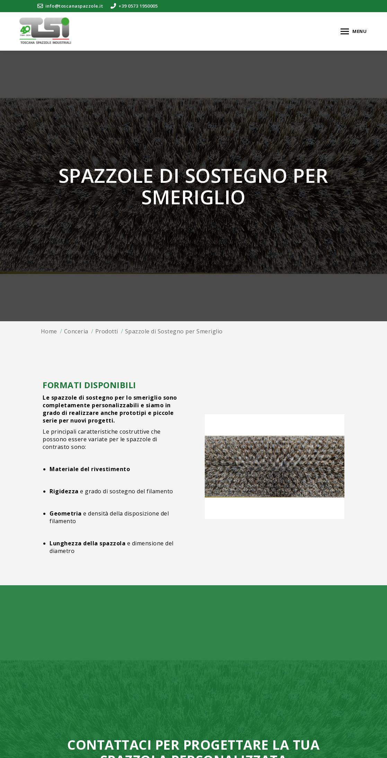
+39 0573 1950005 (134, 6)
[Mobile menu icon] (353, 31)
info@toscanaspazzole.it (70, 6)
